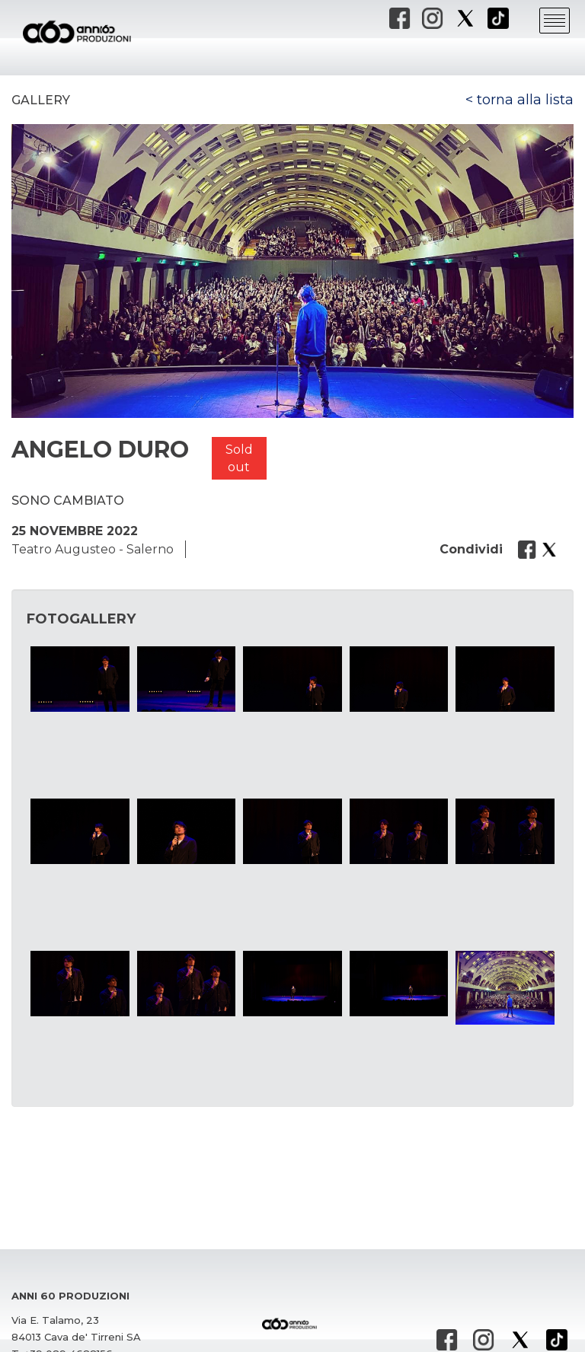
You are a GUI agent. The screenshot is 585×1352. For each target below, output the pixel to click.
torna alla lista (525, 99)
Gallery (40, 100)
